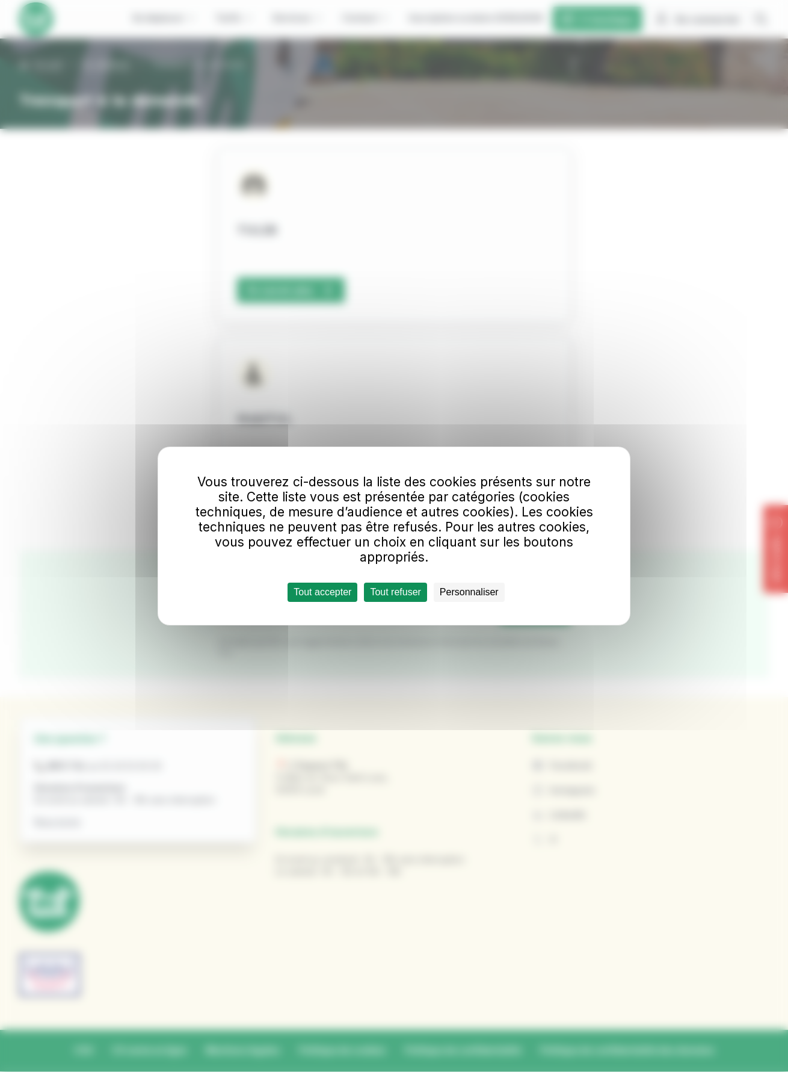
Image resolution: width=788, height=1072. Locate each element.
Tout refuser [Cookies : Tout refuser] (395, 592)
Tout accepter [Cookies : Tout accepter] (322, 592)
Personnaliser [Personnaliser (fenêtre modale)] (469, 592)
